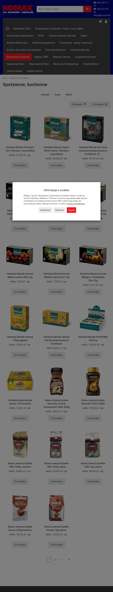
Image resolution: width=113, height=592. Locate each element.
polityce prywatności (76, 204)
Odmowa (59, 210)
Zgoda (71, 210)
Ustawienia (45, 210)
